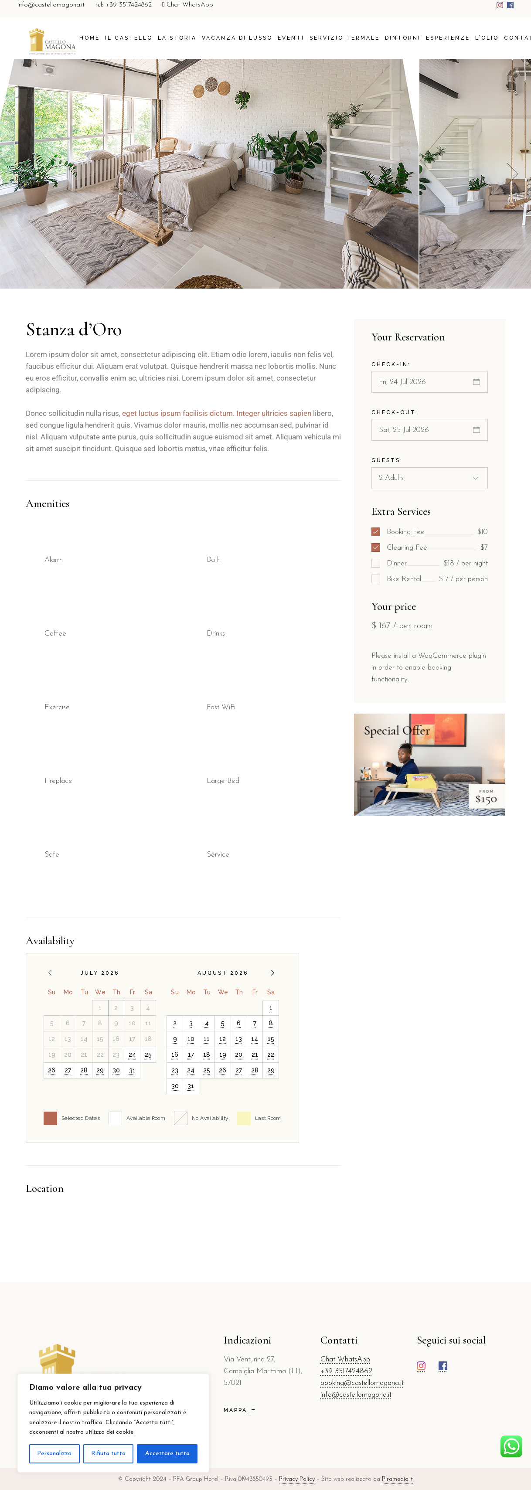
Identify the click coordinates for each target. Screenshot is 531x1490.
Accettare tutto (167, 1453)
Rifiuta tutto (108, 1453)
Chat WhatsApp (187, 5)
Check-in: (391, 364)
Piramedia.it (397, 1479)
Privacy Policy (298, 1479)
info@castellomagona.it (51, 5)
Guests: (387, 460)
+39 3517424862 (346, 1371)
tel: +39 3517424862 (123, 5)
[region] (113, 1423)
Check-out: (394, 412)
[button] (512, 174)
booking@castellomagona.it (362, 1383)
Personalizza (54, 1453)
